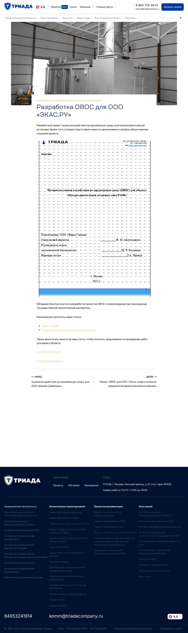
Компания (86, 7)
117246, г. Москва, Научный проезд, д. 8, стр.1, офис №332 (137, 484)
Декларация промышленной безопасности (19, 570)
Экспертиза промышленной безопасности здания (19, 546)
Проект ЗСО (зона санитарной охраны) (66, 554)
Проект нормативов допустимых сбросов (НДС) (68, 540)
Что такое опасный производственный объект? (155, 514)
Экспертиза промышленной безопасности (19, 537)
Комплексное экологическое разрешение (66, 578)
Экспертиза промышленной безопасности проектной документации (25, 555)
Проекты (59, 6)
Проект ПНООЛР (59, 547)
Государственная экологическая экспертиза (68, 587)
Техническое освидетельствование (23, 577)
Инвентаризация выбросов (65, 512)
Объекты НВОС (148, 559)
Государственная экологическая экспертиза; (68, 330)
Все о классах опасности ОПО (156, 521)
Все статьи (145, 576)
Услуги (73, 7)
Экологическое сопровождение (68, 594)
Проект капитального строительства (115, 532)
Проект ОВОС (50, 326)
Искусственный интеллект (108, 18)
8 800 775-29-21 (147, 5)
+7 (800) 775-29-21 (48, 352)
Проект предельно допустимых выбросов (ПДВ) (67, 531)
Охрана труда (84, 18)
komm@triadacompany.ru (147, 9)
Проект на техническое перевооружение (107, 514)
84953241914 (18, 616)
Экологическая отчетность (154, 570)
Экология (68, 18)
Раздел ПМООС (58, 605)
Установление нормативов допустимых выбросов (154, 552)
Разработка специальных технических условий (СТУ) (110, 552)
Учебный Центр (105, 7)
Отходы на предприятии (153, 564)
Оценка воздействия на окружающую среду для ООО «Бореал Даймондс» (61, 381)
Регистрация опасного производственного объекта (19, 523)
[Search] (180, 18)
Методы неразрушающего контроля (160, 526)
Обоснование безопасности (19, 562)
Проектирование (50, 18)
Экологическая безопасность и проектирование (74, 101)
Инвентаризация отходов (64, 518)
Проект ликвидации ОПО (109, 526)
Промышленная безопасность (21, 18)
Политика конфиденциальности (133, 628)
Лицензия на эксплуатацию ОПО (22, 530)
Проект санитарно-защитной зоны (69, 523)
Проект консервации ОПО (109, 521)
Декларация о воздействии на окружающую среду (67, 569)
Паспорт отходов (59, 561)
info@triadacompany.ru (50, 361)
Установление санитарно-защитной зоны (160, 543)
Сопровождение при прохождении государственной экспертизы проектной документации (114, 541)
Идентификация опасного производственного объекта (20, 514)
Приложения (91, 485)
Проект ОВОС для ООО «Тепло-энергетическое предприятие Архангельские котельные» (127, 381)
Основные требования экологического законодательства (159, 534)
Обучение (131, 18)
